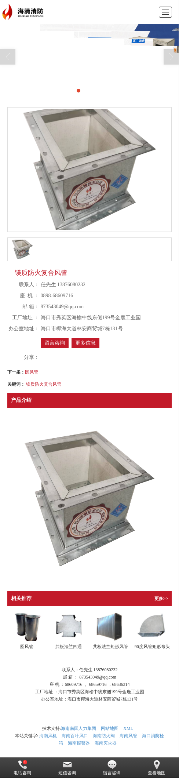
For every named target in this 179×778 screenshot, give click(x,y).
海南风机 (48, 735)
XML (128, 728)
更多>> (161, 598)
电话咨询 (22, 767)
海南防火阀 (104, 735)
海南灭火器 (106, 743)
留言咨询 (54, 343)
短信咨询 (67, 767)
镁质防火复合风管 (43, 384)
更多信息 (85, 343)
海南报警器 (79, 743)
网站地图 (109, 728)
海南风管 (128, 735)
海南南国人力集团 (78, 728)
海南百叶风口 (75, 735)
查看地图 (156, 767)
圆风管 (31, 372)
